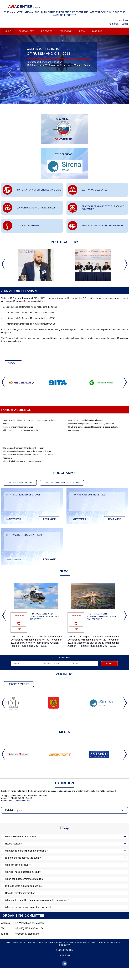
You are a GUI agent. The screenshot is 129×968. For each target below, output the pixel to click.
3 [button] (70, 104)
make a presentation (20, 483)
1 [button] (64, 104)
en (126, 20)
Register (114, 24)
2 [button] (67, 104)
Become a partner (18, 684)
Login (125, 24)
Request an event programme (62, 483)
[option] (64, 69)
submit (109, 664)
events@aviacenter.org (19, 800)
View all (13, 363)
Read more (49, 519)
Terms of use (64, 955)
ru (120, 20)
